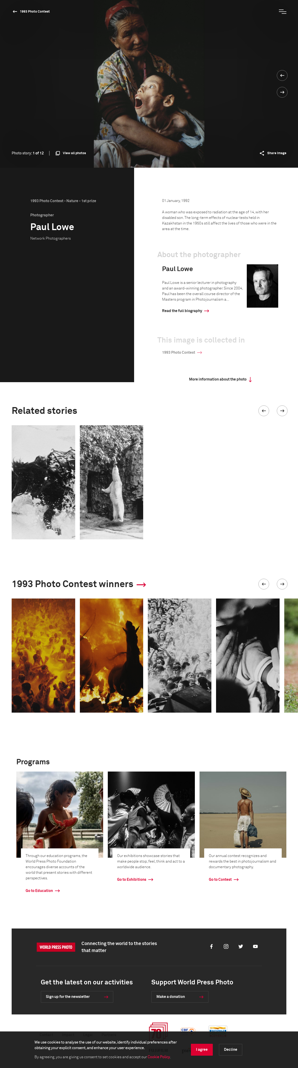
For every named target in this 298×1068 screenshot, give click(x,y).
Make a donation (170, 997)
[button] (263, 410)
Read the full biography (182, 311)
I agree (202, 1049)
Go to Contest (220, 879)
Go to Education (39, 891)
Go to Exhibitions (131, 879)
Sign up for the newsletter (68, 997)
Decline (230, 1049)
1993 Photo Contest (35, 11)
